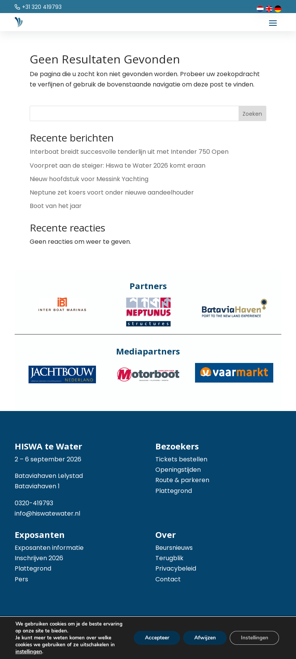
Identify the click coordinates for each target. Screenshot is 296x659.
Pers (21, 579)
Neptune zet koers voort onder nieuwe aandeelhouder (112, 192)
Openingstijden (178, 469)
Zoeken (252, 114)
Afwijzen (202, 637)
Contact (168, 579)
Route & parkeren (182, 480)
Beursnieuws (174, 547)
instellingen (28, 651)
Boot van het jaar (56, 205)
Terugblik (169, 558)
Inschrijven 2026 (39, 558)
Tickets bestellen (181, 459)
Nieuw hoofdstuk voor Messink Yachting (89, 179)
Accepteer (153, 637)
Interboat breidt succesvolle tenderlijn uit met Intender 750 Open (129, 151)
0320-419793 (34, 503)
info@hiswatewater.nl (47, 513)
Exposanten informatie (49, 547)
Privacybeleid (175, 568)
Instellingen (253, 637)
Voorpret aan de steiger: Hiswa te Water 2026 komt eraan (117, 165)
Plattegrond (173, 490)
